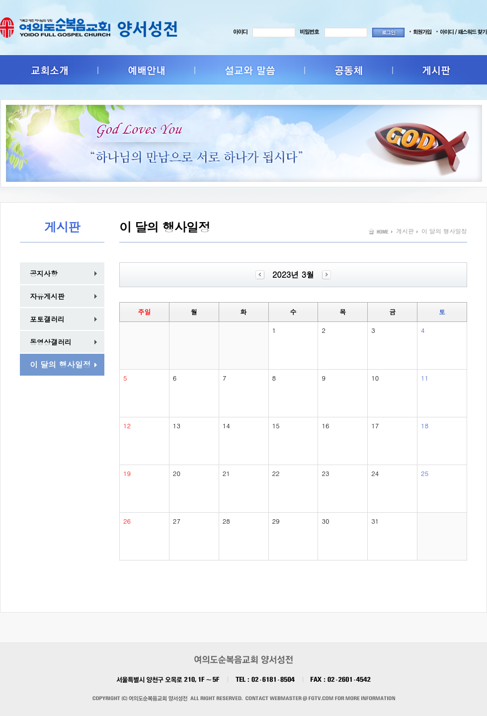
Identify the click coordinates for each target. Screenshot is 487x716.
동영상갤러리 (51, 342)
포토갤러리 (47, 319)
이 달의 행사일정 (60, 364)
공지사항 (44, 273)
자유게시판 (47, 296)
